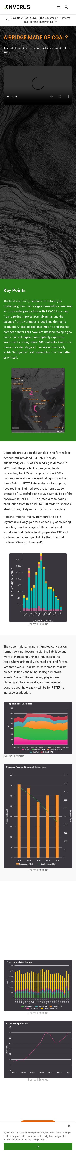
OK (38, 1146)
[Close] (69, 1126)
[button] (66, 7)
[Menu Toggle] (58, 7)
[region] (38, 1136)
